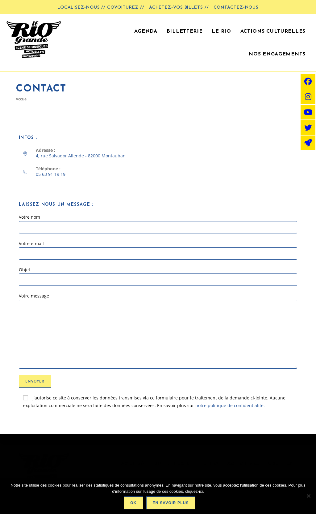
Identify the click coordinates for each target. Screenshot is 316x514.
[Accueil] (22, 99)
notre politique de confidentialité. (230, 405)
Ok (133, 503)
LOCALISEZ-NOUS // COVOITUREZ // (100, 7)
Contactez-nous (236, 7)
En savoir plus (171, 503)
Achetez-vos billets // (179, 7)
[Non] (308, 496)
